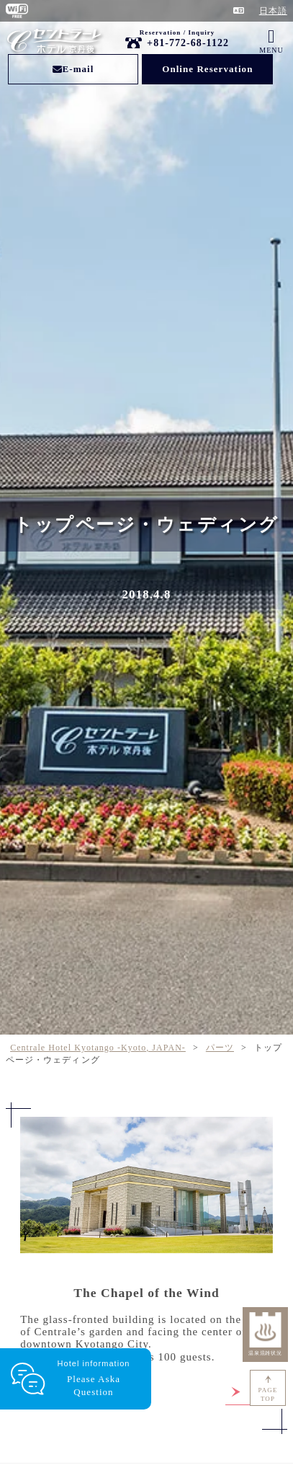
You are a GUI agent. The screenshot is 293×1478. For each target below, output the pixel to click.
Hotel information (93, 1379)
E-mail (73, 68)
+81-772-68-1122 (188, 42)
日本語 (273, 11)
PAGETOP (268, 1394)
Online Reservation (207, 68)
